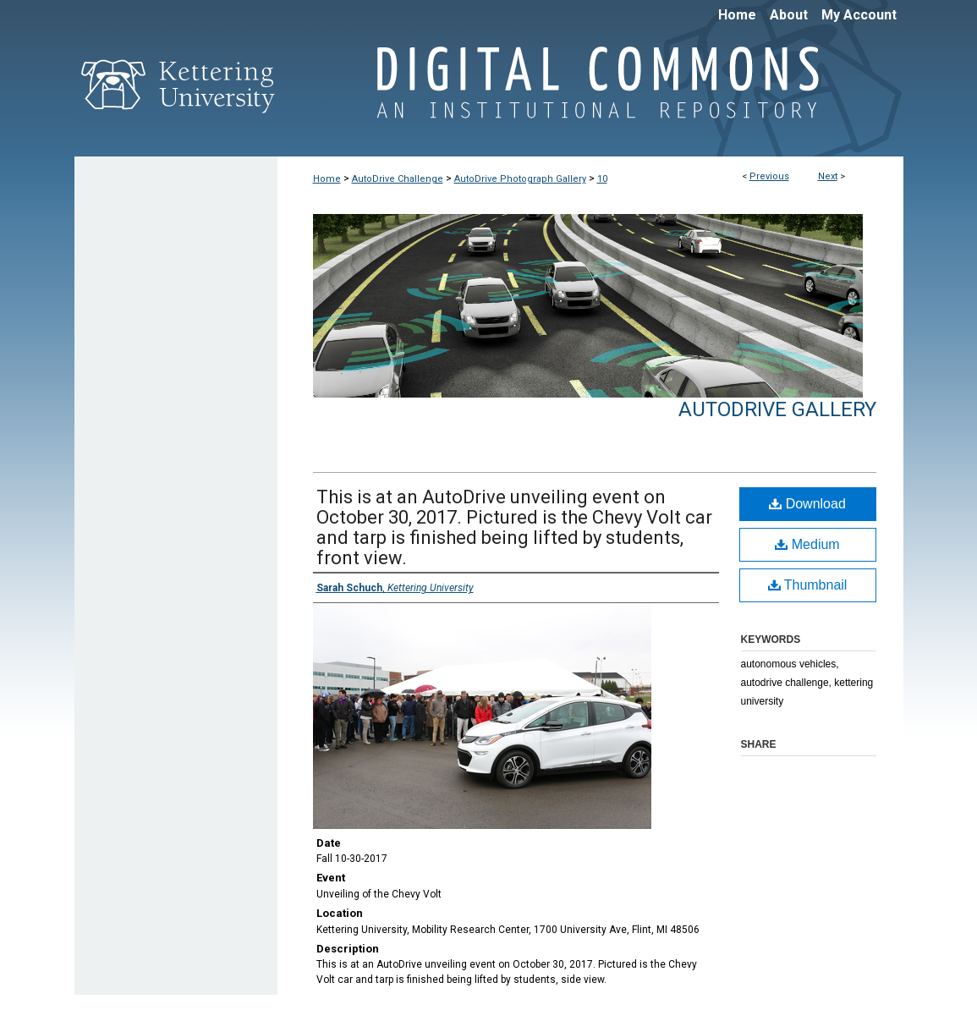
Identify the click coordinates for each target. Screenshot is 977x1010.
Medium (807, 544)
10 (602, 178)
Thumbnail (808, 585)
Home (327, 178)
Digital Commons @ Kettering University (590, 91)
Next (827, 176)
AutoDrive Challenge (397, 178)
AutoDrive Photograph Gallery (520, 178)
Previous (769, 176)
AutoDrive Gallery (777, 409)
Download (807, 504)
